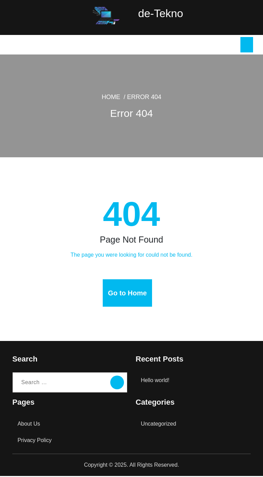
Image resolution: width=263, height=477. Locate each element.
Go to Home (127, 294)
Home (124, 103)
